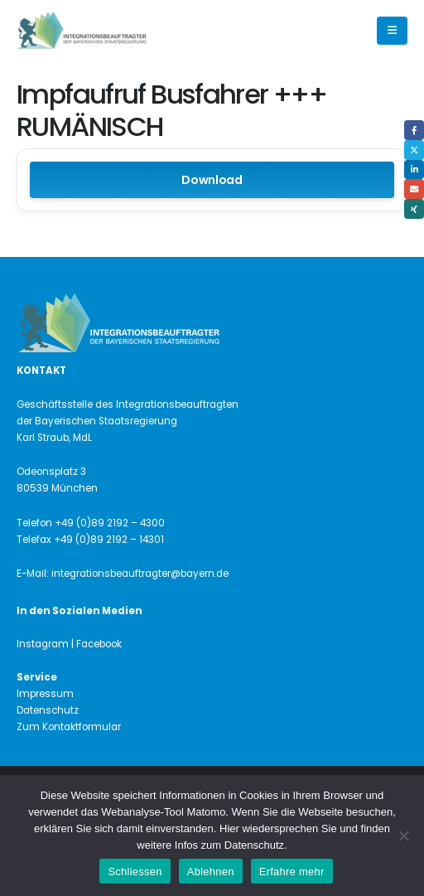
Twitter (414, 150)
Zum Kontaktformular (69, 727)
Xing (414, 209)
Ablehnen (210, 871)
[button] (392, 31)
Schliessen (134, 871)
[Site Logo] (110, 31)
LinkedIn (414, 170)
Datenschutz (48, 710)
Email (414, 189)
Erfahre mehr (292, 871)
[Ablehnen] (403, 835)
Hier (229, 828)
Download (212, 180)
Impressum (45, 693)
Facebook (414, 130)
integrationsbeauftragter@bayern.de (140, 573)
